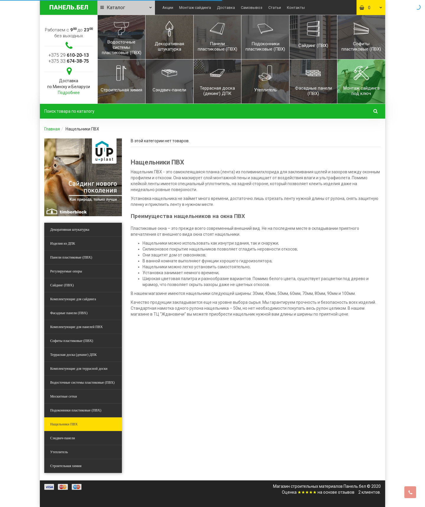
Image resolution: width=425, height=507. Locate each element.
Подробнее (69, 92)
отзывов (346, 492)
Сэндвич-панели (62, 438)
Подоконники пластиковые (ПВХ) (75, 410)
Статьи (274, 7)
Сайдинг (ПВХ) (62, 285)
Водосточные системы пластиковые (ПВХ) (82, 382)
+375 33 (68, 61)
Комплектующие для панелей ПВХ (76, 327)
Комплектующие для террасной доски (78, 368)
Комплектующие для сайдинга (73, 299)
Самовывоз (251, 7)
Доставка (226, 7)
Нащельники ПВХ (64, 424)
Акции (167, 7)
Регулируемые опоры (66, 271)
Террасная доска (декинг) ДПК (73, 355)
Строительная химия (65, 466)
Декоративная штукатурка (69, 229)
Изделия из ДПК (62, 243)
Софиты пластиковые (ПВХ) (71, 341)
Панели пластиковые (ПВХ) (71, 257)
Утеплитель (59, 452)
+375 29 (68, 55)
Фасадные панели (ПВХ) (68, 313)
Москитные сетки (63, 396)
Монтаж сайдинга (195, 7)
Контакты (296, 7)
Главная (52, 129)
